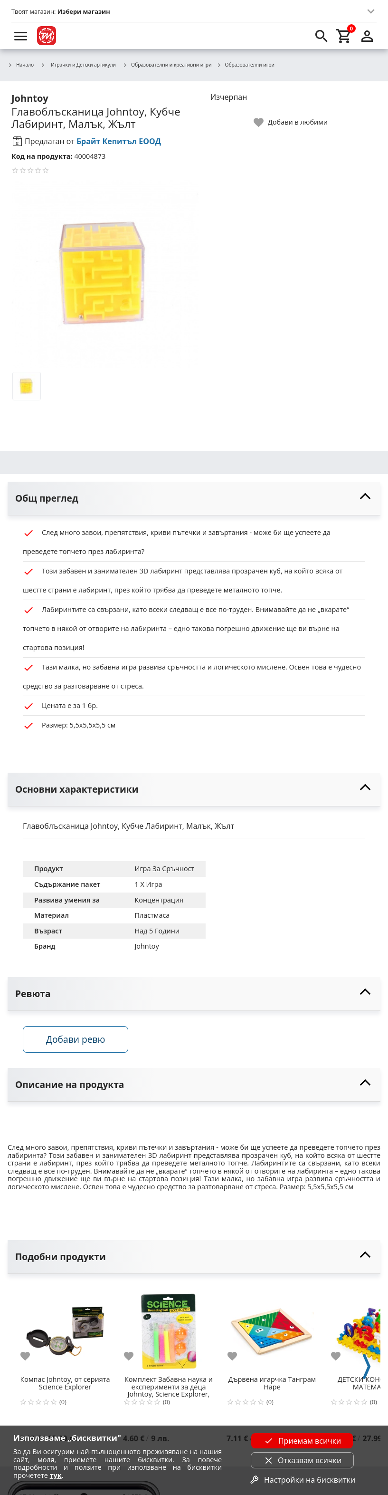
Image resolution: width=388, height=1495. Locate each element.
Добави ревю (75, 1039)
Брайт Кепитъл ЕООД (118, 141)
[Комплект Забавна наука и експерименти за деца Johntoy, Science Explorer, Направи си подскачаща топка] (168, 1327)
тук (56, 1475)
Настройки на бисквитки (302, 1479)
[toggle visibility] (194, 498)
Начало (21, 65)
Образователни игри (245, 65)
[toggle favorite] (291, 122)
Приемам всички (302, 1440)
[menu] (20, 35)
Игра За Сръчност (164, 868)
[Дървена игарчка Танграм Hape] (272, 1327)
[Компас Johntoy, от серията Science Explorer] (65, 1327)
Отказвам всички (302, 1460)
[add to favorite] (30, 1356)
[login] (367, 35)
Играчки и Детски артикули (78, 64)
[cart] (344, 35)
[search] (321, 35)
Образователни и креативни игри (167, 65)
